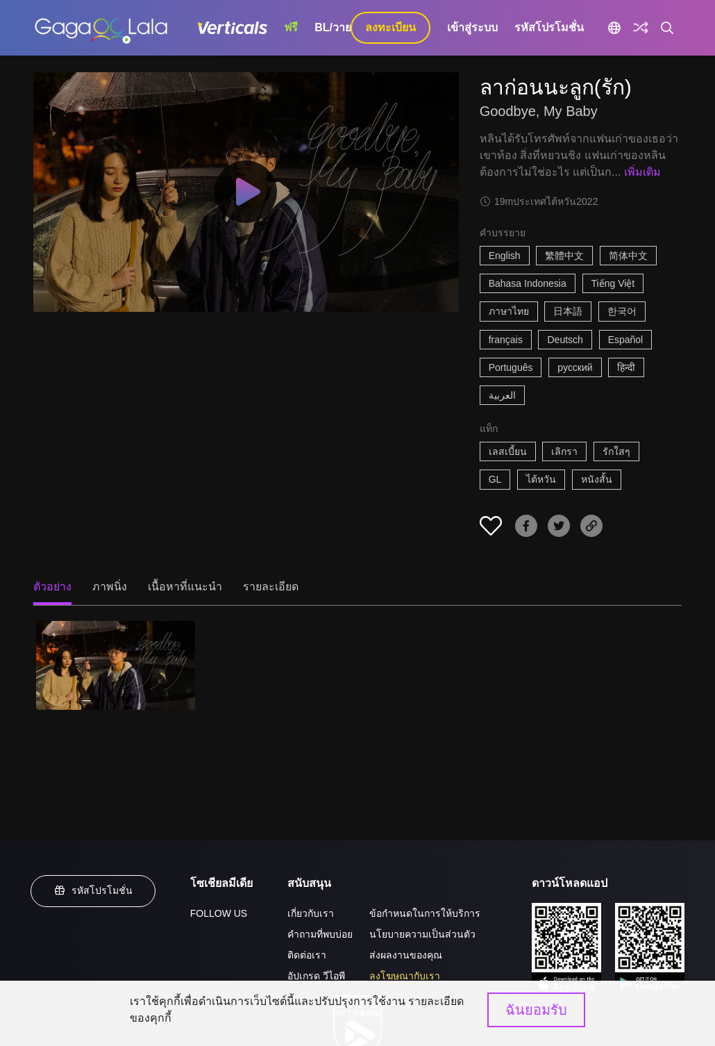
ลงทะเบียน (390, 27)
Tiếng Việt (613, 283)
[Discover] (641, 28)
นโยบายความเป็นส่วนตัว (422, 934)
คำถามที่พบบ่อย (320, 934)
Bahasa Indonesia (527, 283)
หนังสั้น (596, 479)
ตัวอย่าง (52, 586)
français (506, 339)
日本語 (567, 311)
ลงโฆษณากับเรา (404, 975)
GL (495, 479)
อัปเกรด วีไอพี (316, 975)
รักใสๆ (616, 451)
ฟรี (291, 27)
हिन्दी (626, 367)
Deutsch (564, 339)
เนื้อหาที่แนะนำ (185, 586)
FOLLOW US (218, 913)
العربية (502, 395)
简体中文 (628, 255)
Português (511, 367)
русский (574, 367)
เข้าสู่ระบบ (472, 27)
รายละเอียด (270, 586)
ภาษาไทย (509, 311)
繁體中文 (564, 255)
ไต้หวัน (541, 479)
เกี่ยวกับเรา (310, 913)
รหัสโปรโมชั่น (549, 27)
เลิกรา (564, 451)
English (505, 255)
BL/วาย (332, 27)
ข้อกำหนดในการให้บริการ (424, 913)
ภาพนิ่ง (109, 586)
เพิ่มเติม (642, 172)
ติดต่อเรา (306, 955)
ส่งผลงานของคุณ (405, 955)
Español (626, 339)
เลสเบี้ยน (508, 451)
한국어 (622, 311)
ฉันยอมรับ (536, 1010)
